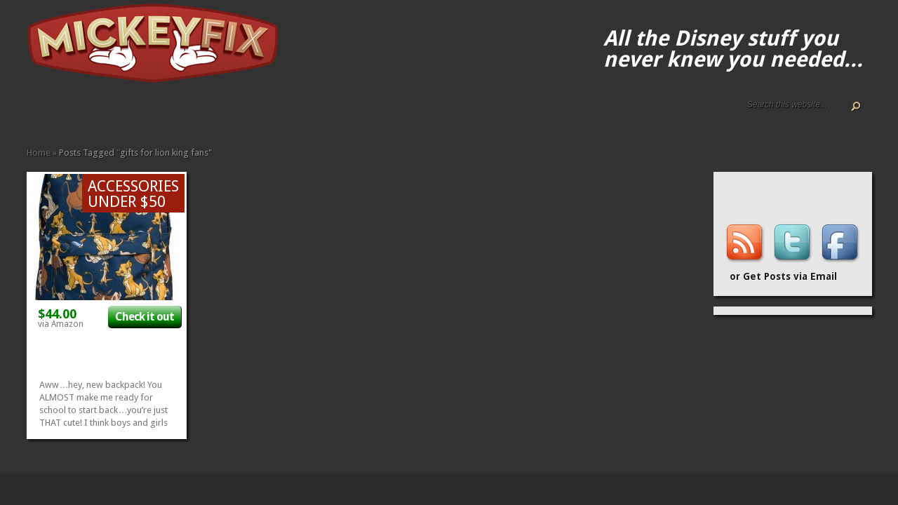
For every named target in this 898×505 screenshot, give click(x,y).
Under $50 (211, 114)
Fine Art (133, 114)
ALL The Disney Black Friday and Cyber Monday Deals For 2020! (54, 114)
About (43, 114)
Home (32, 114)
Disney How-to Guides (77, 114)
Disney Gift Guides (66, 114)
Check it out (144, 316)
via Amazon (60, 324)
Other (200, 114)
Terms (88, 114)
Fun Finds (144, 114)
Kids (167, 114)
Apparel (110, 114)
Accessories (99, 114)
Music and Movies (189, 114)
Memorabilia (178, 114)
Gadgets (155, 114)
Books (122, 114)
